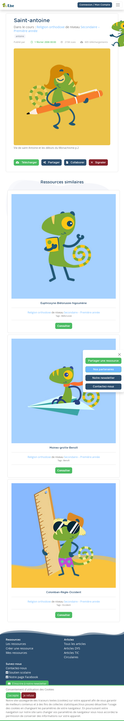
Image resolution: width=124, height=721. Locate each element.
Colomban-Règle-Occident (63, 592)
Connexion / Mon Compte (94, 5)
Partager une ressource (103, 361)
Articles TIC (71, 653)
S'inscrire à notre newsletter (27, 684)
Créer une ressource (19, 648)
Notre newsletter (103, 378)
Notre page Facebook (22, 677)
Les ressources (16, 644)
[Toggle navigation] (117, 5)
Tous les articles (75, 644)
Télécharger (26, 162)
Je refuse (28, 695)
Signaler (98, 162)
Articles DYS (72, 648)
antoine (20, 36)
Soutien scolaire (18, 672)
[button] (75, 162)
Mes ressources (16, 653)
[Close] (119, 354)
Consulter (63, 326)
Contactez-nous (103, 386)
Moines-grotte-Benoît (64, 447)
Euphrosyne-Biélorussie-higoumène (64, 303)
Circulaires (71, 657)
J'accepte (13, 695)
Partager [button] (51, 162)
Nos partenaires (103, 369)
